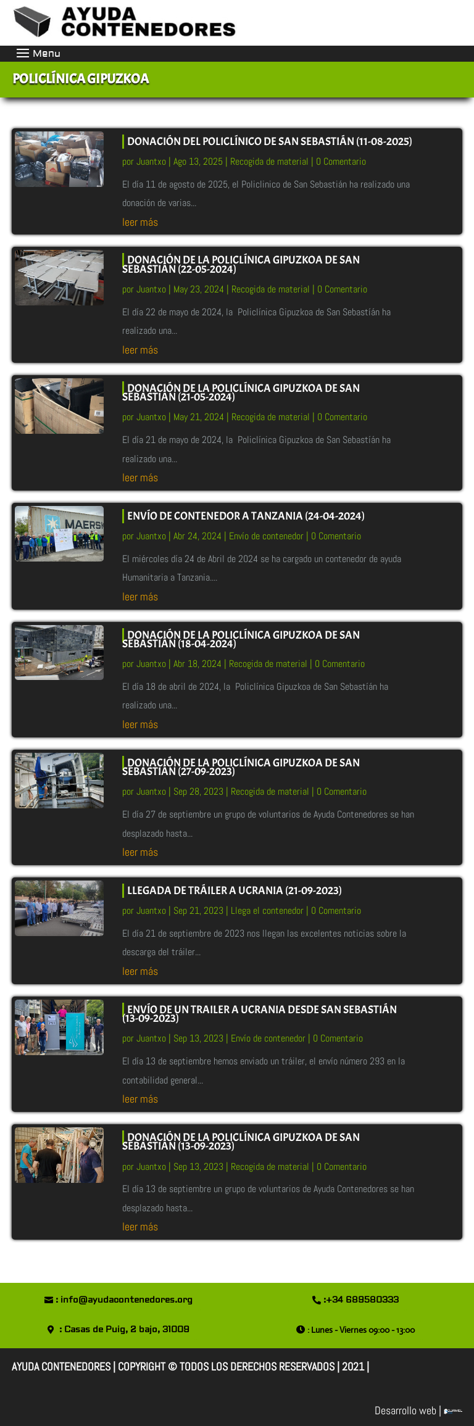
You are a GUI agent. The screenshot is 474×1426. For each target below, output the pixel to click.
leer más (140, 222)
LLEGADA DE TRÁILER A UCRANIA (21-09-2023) (234, 891)
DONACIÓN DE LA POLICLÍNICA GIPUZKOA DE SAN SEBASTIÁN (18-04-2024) (241, 639)
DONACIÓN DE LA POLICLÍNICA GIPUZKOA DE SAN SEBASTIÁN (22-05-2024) (241, 264)
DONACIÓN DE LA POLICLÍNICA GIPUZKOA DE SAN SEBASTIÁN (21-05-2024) (241, 392)
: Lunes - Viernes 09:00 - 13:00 (361, 1329)
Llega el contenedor (267, 910)
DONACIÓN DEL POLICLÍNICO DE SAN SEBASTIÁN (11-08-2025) (269, 142)
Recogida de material (269, 161)
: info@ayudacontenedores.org (124, 1300)
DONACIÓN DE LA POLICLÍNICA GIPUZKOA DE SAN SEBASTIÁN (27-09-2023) (241, 767)
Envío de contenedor (266, 535)
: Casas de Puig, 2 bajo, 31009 (124, 1329)
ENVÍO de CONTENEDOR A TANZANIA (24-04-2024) (246, 516)
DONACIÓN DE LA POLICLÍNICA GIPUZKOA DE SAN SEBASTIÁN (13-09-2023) (241, 1141)
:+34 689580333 (361, 1300)
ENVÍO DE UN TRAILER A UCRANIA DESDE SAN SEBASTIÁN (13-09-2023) (259, 1014)
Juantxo (151, 161)
